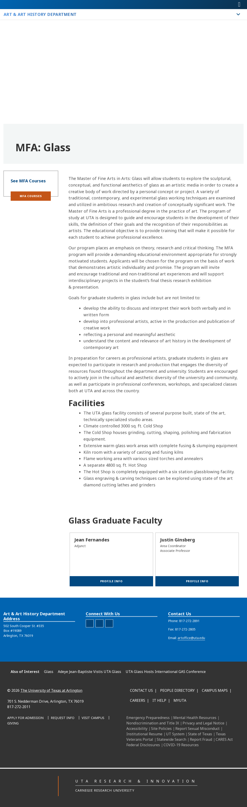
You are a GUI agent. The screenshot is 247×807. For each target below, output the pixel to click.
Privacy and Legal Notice (203, 723)
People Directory (177, 690)
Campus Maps (215, 690)
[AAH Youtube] (109, 636)
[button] (31, 201)
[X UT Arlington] (69, 740)
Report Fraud (201, 739)
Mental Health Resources (194, 717)
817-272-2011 (18, 706)
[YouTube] (79, 740)
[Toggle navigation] (239, 4)
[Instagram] (59, 740)
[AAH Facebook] (90, 636)
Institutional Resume (144, 733)
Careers (137, 700)
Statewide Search (171, 739)
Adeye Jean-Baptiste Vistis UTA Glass (89, 671)
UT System (175, 733)
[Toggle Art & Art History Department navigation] (238, 14)
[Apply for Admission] (25, 718)
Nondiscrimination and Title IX (152, 723)
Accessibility (136, 728)
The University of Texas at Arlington (51, 690)
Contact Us (141, 690)
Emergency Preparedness (148, 717)
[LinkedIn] (49, 740)
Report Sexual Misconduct (197, 728)
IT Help (159, 700)
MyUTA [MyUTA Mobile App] (180, 700)
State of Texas (200, 733)
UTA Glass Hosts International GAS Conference (166, 671)
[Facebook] (39, 740)
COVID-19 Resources (181, 744)
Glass (48, 671)
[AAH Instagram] (99, 636)
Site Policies (161, 728)
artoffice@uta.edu (191, 650)
